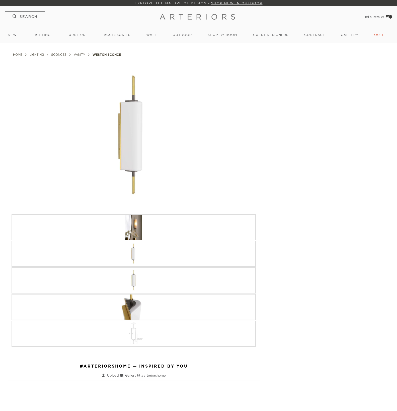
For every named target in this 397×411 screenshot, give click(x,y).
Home (18, 54)
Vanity (80, 54)
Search (29, 17)
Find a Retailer (373, 17)
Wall (151, 35)
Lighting (42, 35)
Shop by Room (222, 35)
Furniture (77, 35)
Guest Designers (270, 35)
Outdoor (182, 35)
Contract (314, 35)
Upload (113, 375)
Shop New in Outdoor (237, 3)
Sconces (59, 54)
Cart (388, 16)
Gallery (349, 35)
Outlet (381, 35)
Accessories (117, 35)
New (12, 35)
